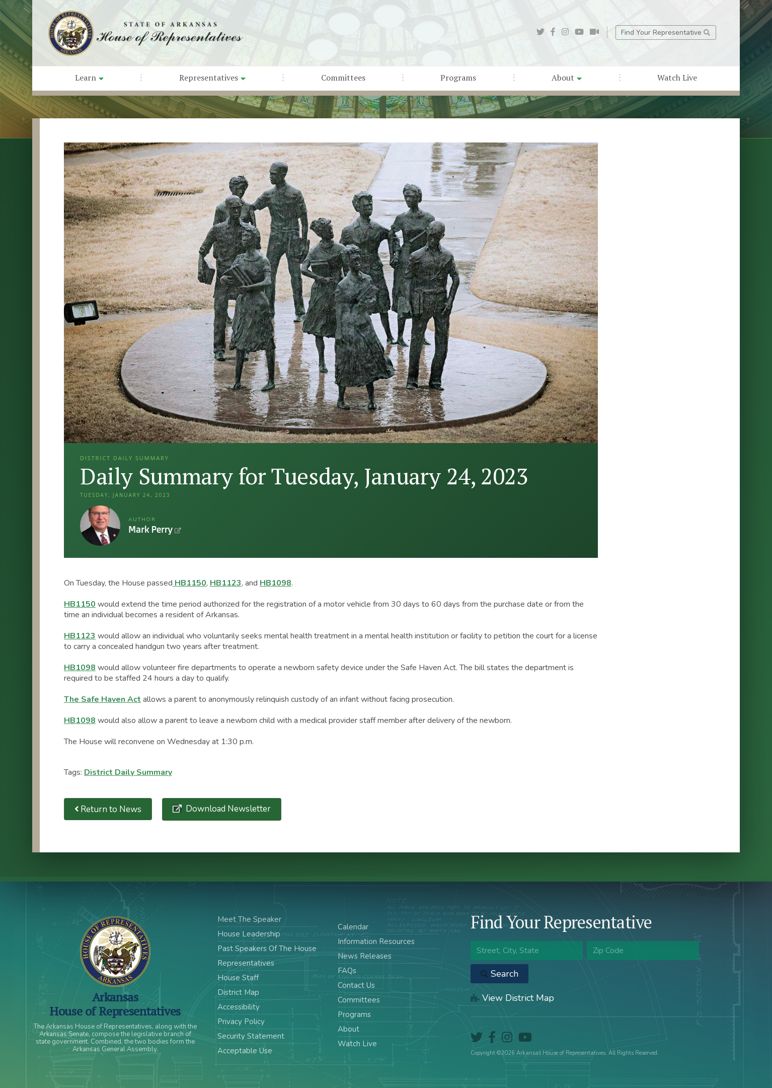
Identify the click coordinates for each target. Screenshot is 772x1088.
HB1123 (226, 583)
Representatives (212, 77)
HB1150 (189, 583)
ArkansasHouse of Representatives (115, 1004)
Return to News (108, 809)
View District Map (512, 998)
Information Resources (376, 941)
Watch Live (677, 77)
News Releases (365, 956)
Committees (343, 77)
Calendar (353, 927)
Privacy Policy (241, 1022)
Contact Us (356, 985)
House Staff (238, 978)
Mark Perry (100, 525)
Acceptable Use (244, 1051)
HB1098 (275, 583)
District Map (238, 992)
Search (499, 974)
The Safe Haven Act (102, 699)
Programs (458, 77)
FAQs (347, 971)
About (567, 77)
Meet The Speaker (249, 919)
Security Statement (250, 1036)
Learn (89, 77)
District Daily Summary (128, 772)
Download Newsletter (227, 809)
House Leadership (248, 934)
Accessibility (238, 1007)
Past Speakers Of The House (267, 949)
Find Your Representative (665, 32)
